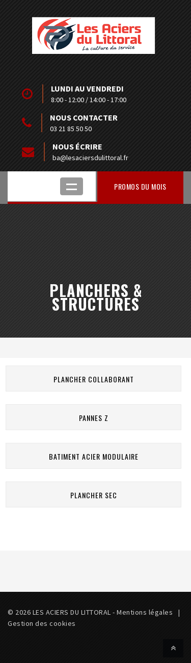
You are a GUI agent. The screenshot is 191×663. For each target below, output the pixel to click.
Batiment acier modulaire (94, 456)
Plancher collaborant (93, 379)
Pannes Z (93, 417)
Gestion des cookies (42, 623)
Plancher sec (93, 495)
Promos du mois (140, 186)
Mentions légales (145, 612)
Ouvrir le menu (71, 186)
